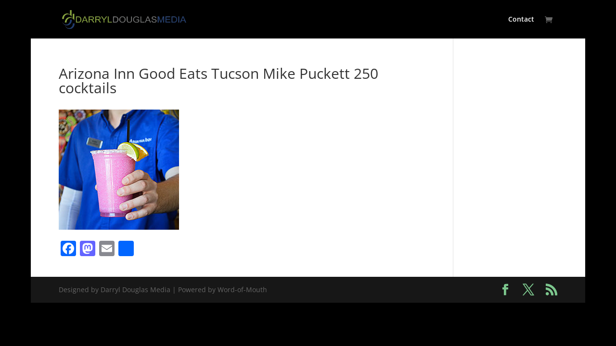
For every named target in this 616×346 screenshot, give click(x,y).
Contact (521, 20)
